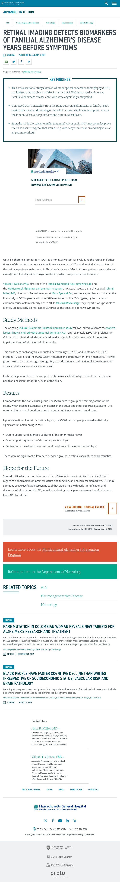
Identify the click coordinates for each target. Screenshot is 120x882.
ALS (7, 23)
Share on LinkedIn (29, 62)
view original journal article (84, 508)
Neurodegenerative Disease (27, 23)
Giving (49, 789)
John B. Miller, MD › (45, 728)
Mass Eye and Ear (62, 293)
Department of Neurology (61, 571)
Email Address (43, 200)
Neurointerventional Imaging (68, 697)
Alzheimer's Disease (11, 697)
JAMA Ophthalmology (32, 71)
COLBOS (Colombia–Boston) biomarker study (45, 328)
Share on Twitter (13, 62)
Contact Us (93, 789)
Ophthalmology (86, 23)
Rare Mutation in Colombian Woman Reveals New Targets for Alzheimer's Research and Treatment (58, 629)
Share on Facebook (21, 62)
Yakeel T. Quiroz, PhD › (48, 757)
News (61, 789)
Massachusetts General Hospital (13, 3)
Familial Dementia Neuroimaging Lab (69, 284)
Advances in (18, 12)
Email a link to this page (6, 62)
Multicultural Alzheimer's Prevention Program (35, 288)
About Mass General (31, 789)
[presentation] (59, 216)
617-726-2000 (81, 829)
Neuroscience (67, 23)
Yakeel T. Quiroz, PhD (15, 284)
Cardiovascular (26, 697)
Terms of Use (76, 789)
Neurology (50, 23)
